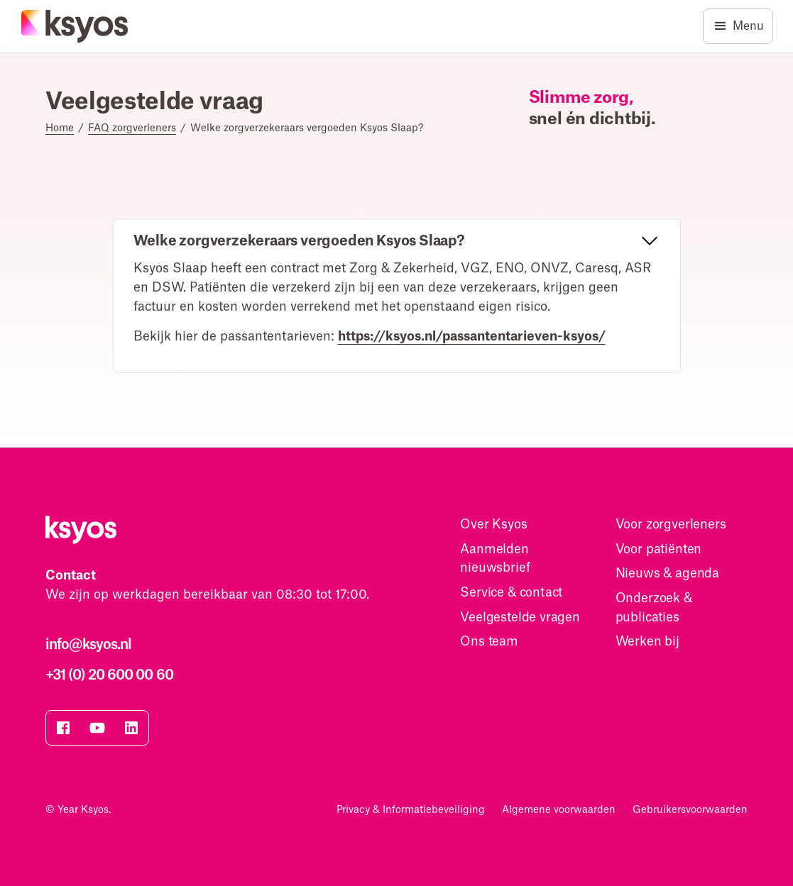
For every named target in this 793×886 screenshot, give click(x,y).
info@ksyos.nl (88, 645)
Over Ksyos (493, 525)
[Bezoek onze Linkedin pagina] (131, 728)
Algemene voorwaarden (559, 810)
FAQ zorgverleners (132, 128)
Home (59, 128)
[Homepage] (75, 26)
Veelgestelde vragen (520, 617)
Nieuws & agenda (667, 573)
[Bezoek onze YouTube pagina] (97, 728)
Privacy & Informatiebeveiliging (411, 810)
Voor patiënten (659, 549)
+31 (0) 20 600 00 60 (109, 675)
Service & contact (511, 593)
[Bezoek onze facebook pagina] (63, 728)
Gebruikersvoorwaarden (690, 810)
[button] (396, 242)
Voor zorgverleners (671, 525)
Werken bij (647, 642)
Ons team (489, 642)
